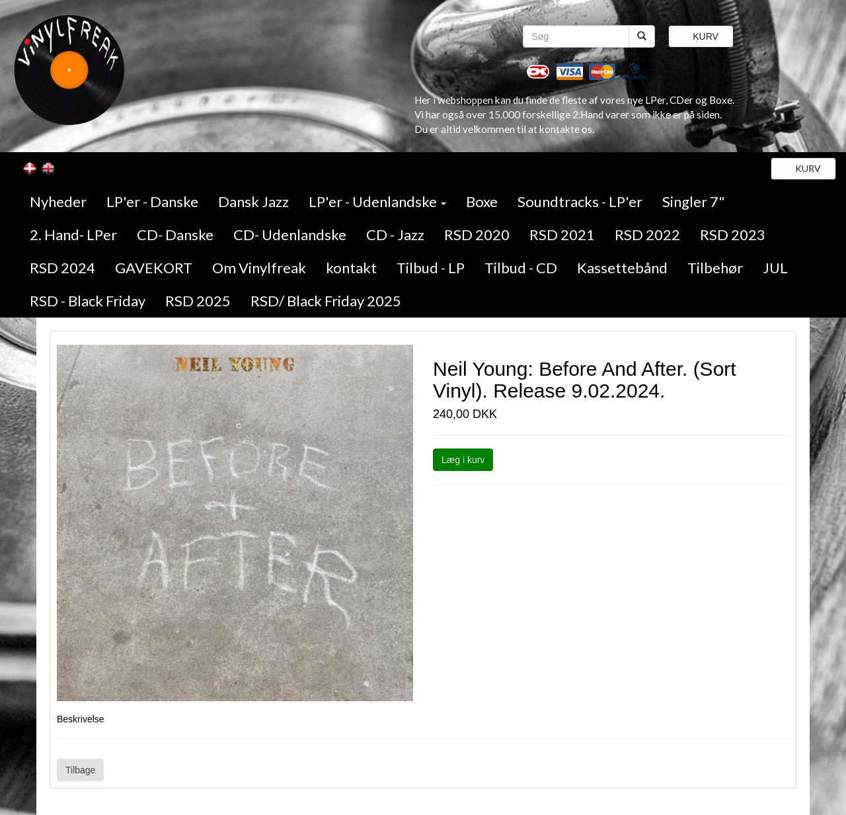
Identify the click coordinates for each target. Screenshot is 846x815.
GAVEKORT (153, 268)
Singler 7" (693, 201)
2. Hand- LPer (73, 234)
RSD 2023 (732, 234)
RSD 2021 (562, 234)
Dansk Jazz (253, 201)
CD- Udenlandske (289, 234)
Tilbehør (715, 268)
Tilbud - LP (431, 268)
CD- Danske (175, 234)
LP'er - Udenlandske (377, 201)
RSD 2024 (62, 268)
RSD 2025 (198, 301)
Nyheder (58, 201)
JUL (775, 268)
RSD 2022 (647, 234)
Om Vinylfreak (259, 268)
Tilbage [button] (80, 770)
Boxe (482, 201)
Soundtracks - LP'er (580, 201)
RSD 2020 (477, 234)
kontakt (351, 268)
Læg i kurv (463, 459)
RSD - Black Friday (87, 301)
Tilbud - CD (520, 268)
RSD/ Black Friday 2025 (325, 301)
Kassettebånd (622, 268)
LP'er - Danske (152, 201)
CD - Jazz (395, 234)
